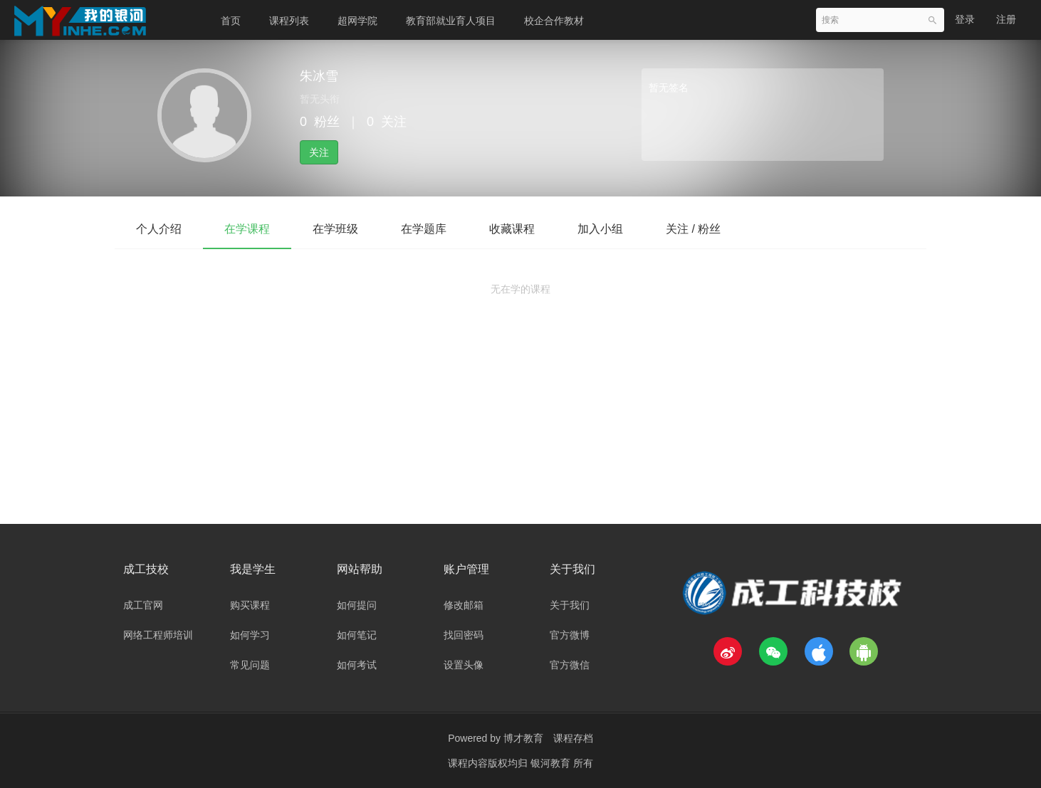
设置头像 (463, 665)
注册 (1006, 19)
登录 (965, 19)
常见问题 (250, 665)
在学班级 (335, 229)
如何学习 (250, 635)
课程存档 (573, 738)
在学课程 (247, 229)
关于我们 (570, 605)
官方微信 (570, 665)
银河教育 (551, 763)
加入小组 (600, 229)
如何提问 (357, 605)
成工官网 (143, 605)
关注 (319, 152)
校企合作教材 (554, 20)
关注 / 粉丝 (693, 229)
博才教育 (523, 738)
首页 (231, 20)
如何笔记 (357, 635)
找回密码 (463, 635)
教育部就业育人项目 (451, 20)
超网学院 (357, 20)
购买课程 (250, 605)
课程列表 (289, 20)
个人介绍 (159, 229)
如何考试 (357, 665)
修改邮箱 (463, 605)
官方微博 (570, 635)
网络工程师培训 (158, 635)
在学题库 (423, 229)
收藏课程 (512, 229)
